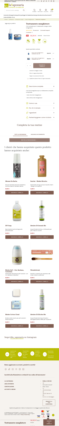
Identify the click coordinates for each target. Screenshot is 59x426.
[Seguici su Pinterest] (49, 1)
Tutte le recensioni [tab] (20, 134)
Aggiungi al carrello (42, 65)
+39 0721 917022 (47, 390)
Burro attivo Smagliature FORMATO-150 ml (38, 59)
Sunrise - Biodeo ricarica (38, 181)
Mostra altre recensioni (29, 140)
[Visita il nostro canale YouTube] (46, 1)
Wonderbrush (35, 270)
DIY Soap (8, 226)
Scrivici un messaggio (48, 396)
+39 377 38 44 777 (47, 393)
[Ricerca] (15, 10)
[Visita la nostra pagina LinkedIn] (53, 1)
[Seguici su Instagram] (51, 1)
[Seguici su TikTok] (44, 1)
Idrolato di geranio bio (38, 226)
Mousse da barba (11, 181)
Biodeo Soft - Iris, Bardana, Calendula (14, 271)
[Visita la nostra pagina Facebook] (41, 1)
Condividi (30, 32)
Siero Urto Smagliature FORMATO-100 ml (37, 53)
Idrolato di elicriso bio (38, 315)
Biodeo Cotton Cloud (12, 315)
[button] (17, 192)
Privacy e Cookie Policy (25, 414)
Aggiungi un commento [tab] (38, 134)
